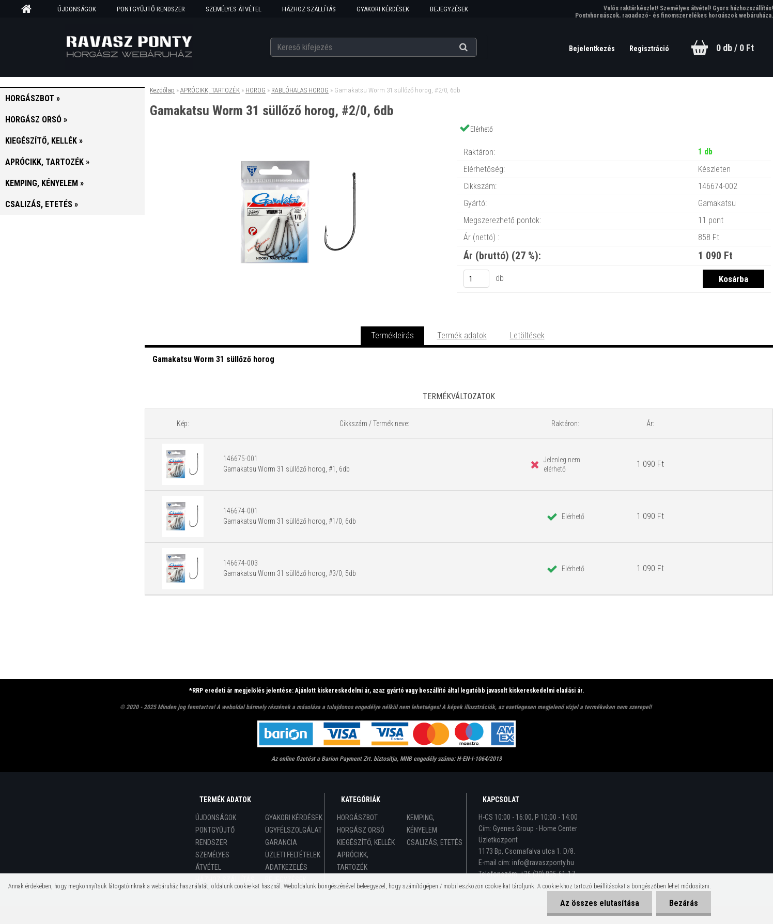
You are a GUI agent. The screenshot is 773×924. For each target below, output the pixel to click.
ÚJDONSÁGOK (76, 9)
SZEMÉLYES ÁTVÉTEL (233, 9)
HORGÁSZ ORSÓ (360, 830)
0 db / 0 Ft (735, 47)
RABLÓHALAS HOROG (300, 90)
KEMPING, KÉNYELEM (422, 823)
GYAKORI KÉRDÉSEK (383, 9)
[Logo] (129, 47)
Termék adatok (462, 335)
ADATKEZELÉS (286, 867)
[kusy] (476, 279)
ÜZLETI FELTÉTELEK (292, 855)
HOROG (255, 90)
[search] (476, 47)
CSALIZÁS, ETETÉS (434, 842)
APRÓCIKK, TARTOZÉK (210, 90)
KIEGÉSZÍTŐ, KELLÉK (366, 842)
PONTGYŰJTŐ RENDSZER (151, 9)
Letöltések (527, 335)
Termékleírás (392, 335)
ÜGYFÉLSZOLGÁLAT (293, 830)
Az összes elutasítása (599, 903)
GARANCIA (281, 842)
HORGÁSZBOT (357, 817)
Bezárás (683, 903)
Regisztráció (649, 48)
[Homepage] (30, 9)
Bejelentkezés (592, 48)
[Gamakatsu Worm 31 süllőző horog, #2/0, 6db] (301, 142)
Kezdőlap (162, 90)
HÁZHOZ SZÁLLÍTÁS (309, 9)
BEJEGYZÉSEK (449, 9)
